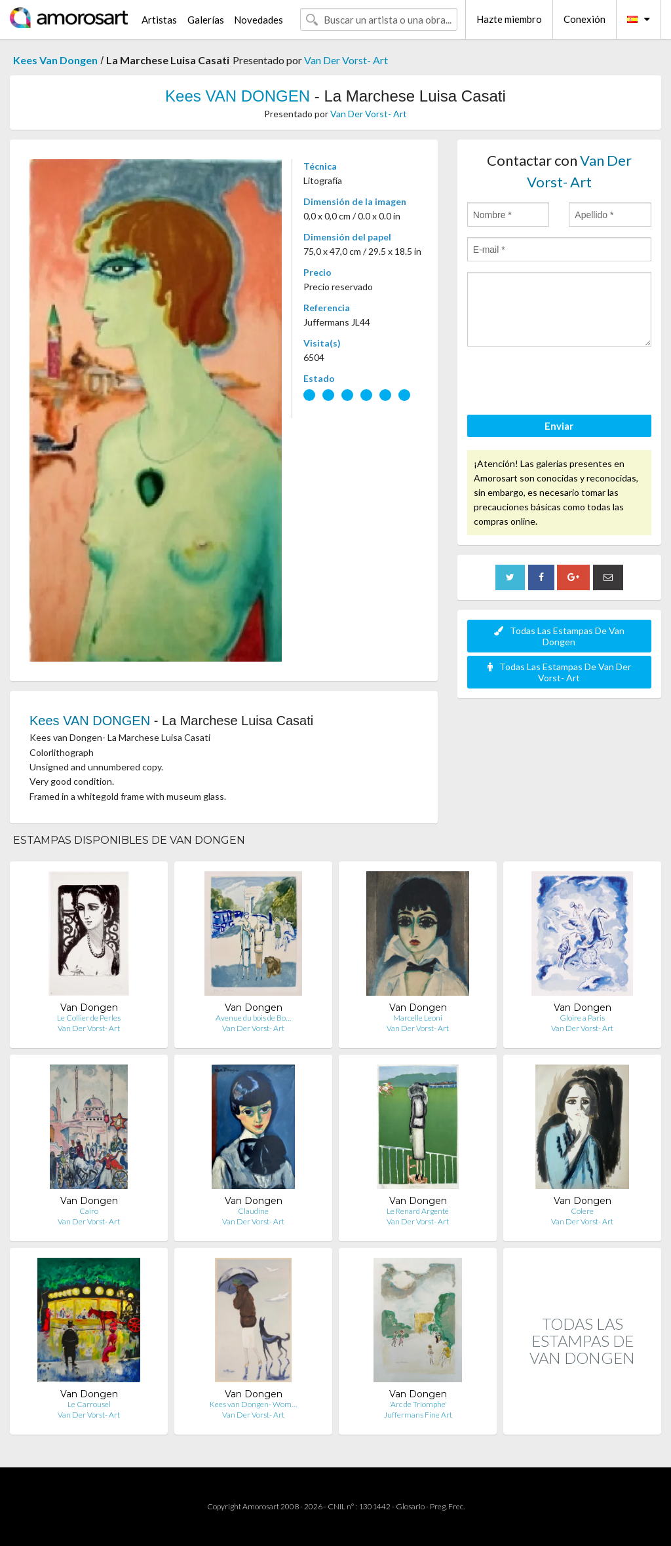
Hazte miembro (509, 19)
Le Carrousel (89, 1404)
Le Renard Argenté (418, 1211)
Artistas (159, 20)
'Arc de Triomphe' (418, 1404)
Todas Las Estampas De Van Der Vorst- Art (559, 672)
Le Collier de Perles (89, 1018)
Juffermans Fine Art (418, 1415)
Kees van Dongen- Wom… (253, 1404)
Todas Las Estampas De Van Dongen (559, 636)
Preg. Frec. (447, 1506)
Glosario (410, 1506)
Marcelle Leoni (417, 1018)
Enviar (559, 426)
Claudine (253, 1211)
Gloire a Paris (582, 1018)
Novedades (258, 20)
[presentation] (566, 382)
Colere (582, 1211)
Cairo (88, 1211)
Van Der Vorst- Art (346, 60)
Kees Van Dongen (55, 60)
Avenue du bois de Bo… (253, 1018)
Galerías (205, 20)
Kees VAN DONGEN (237, 96)
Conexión (584, 19)
